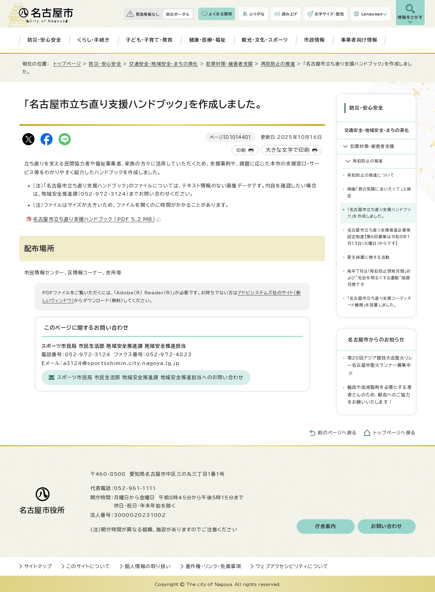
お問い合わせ (386, 525)
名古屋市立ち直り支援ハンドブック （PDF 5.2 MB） (96, 219)
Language (372, 14)
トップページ (67, 64)
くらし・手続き (93, 39)
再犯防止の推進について (371, 174)
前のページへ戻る (337, 432)
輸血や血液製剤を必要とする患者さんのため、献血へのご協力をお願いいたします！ (379, 393)
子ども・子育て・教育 (149, 39)
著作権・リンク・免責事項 (213, 565)
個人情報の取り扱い (148, 565)
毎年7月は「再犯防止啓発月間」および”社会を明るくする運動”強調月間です (379, 277)
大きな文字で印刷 (288, 149)
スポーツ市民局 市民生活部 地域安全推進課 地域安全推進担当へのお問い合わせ (150, 377)
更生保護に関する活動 (368, 256)
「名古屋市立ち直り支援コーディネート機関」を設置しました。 (379, 301)
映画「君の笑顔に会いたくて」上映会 (379, 191)
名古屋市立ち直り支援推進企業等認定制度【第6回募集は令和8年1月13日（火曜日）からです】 (379, 236)
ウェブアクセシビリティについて (292, 565)
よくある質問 (220, 14)
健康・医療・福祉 (207, 39)
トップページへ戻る (394, 432)
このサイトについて (88, 565)
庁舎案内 (325, 525)
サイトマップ (38, 565)
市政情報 (314, 39)
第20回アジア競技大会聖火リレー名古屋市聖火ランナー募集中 (380, 364)
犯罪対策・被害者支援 (229, 64)
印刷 (241, 150)
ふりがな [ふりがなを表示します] (257, 14)
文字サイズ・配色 (329, 14)
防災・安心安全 (44, 39)
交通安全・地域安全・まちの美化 (163, 64)
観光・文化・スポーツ (265, 39)
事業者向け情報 (359, 39)
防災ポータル (178, 14)
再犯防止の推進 (278, 64)
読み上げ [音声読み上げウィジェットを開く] (290, 14)
